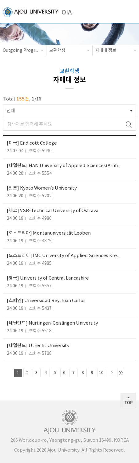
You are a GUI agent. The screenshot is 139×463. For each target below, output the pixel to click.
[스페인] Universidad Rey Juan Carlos (46, 300)
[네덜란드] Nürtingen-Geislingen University (52, 323)
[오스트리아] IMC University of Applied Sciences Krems (65, 255)
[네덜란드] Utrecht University (38, 345)
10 (101, 373)
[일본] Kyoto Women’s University (42, 188)
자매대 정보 (105, 50)
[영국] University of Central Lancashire (48, 278)
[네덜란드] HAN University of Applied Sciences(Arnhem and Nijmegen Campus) (65, 165)
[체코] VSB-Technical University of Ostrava (52, 210)
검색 (129, 124)
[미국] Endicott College (32, 143)
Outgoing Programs (23, 50)
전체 (10, 110)
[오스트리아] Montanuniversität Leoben (49, 233)
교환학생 (57, 50)
